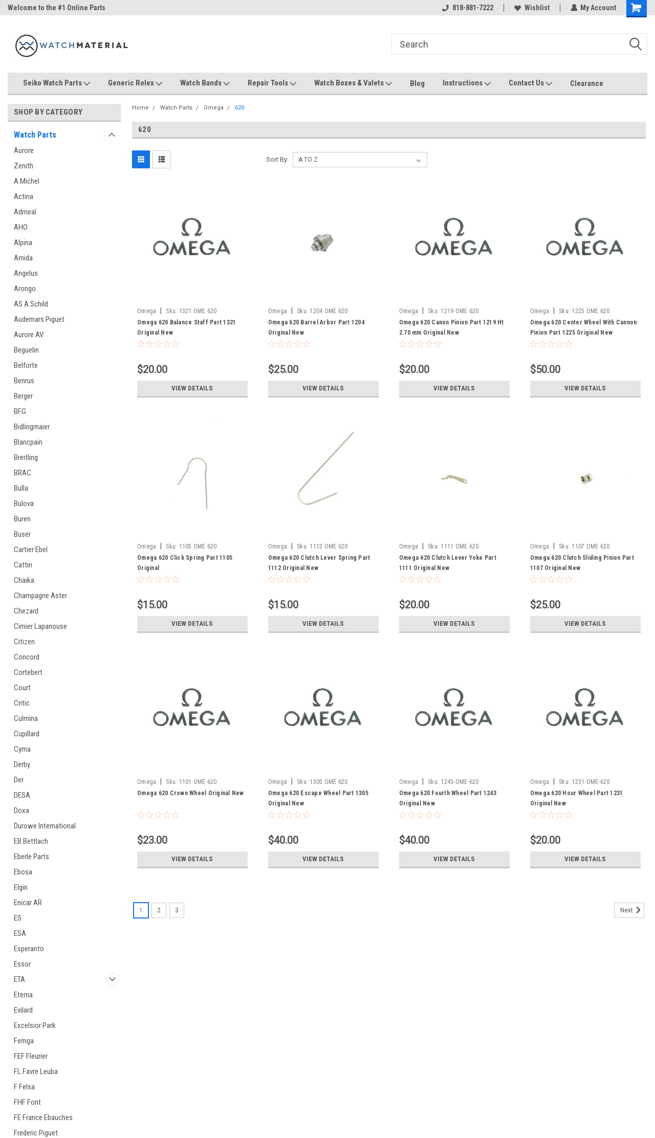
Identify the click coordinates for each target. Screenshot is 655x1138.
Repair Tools (272, 83)
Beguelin (26, 350)
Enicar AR (28, 902)
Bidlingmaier (32, 426)
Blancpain (28, 442)
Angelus (26, 273)
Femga (24, 1040)
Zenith (23, 165)
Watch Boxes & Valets (353, 83)
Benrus (24, 380)
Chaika (24, 580)
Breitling (26, 457)
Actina (23, 196)
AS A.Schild (31, 304)
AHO (21, 227)
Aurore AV (28, 334)
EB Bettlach (31, 841)
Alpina (23, 242)
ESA (20, 933)
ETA (19, 979)
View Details (192, 388)
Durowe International (45, 825)
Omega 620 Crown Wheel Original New (190, 793)
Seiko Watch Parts (56, 83)
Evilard (23, 1010)
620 (239, 107)
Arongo (25, 288)
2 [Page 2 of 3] (159, 910)
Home (140, 107)
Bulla (21, 488)
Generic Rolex (135, 83)
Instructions (467, 83)
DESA (22, 795)
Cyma (22, 749)
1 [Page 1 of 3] (141, 910)
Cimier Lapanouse (40, 626)
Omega (214, 107)
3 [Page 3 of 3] (177, 910)
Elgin (21, 887)
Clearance (586, 83)
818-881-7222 (467, 8)
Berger (23, 396)
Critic (22, 703)
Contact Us (530, 83)
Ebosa (23, 872)
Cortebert (28, 672)
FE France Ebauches (43, 1117)
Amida (23, 257)
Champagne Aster (40, 595)
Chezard (26, 611)
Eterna (23, 994)
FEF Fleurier (31, 1056)
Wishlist (531, 8)
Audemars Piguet (39, 319)
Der (19, 779)
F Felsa (24, 1086)
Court (22, 687)
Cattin (23, 565)
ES (17, 918)
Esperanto (29, 948)
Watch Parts (35, 135)
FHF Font (27, 1102)
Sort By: (277, 159)
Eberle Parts (31, 856)
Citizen (24, 641)
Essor (22, 964)
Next (632, 910)
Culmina (26, 718)
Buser (22, 534)
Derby (22, 764)
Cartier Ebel (31, 549)
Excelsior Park (35, 1025)
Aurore (24, 150)
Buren (22, 518)
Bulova (24, 503)
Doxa (21, 810)
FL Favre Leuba (36, 1071)
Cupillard (26, 733)
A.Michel (26, 181)
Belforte (26, 365)
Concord (26, 657)
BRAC (22, 472)
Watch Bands (205, 83)
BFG (20, 411)
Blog (417, 83)
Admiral (25, 211)
